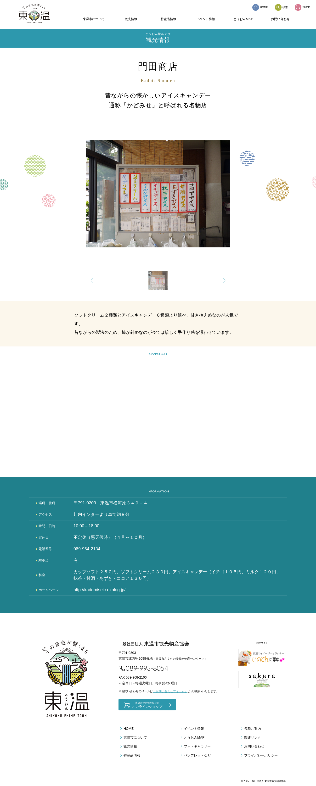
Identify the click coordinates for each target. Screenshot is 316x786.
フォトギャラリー (197, 746)
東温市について (94, 19)
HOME (260, 7)
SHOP (302, 7)
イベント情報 (205, 19)
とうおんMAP (243, 19)
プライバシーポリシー (261, 755)
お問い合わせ (280, 19)
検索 (281, 7)
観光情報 (131, 19)
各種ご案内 (252, 728)
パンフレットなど (197, 755)
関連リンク (252, 737)
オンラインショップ (147, 704)
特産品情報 (168, 19)
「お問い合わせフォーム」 (170, 691)
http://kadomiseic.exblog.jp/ (99, 589)
